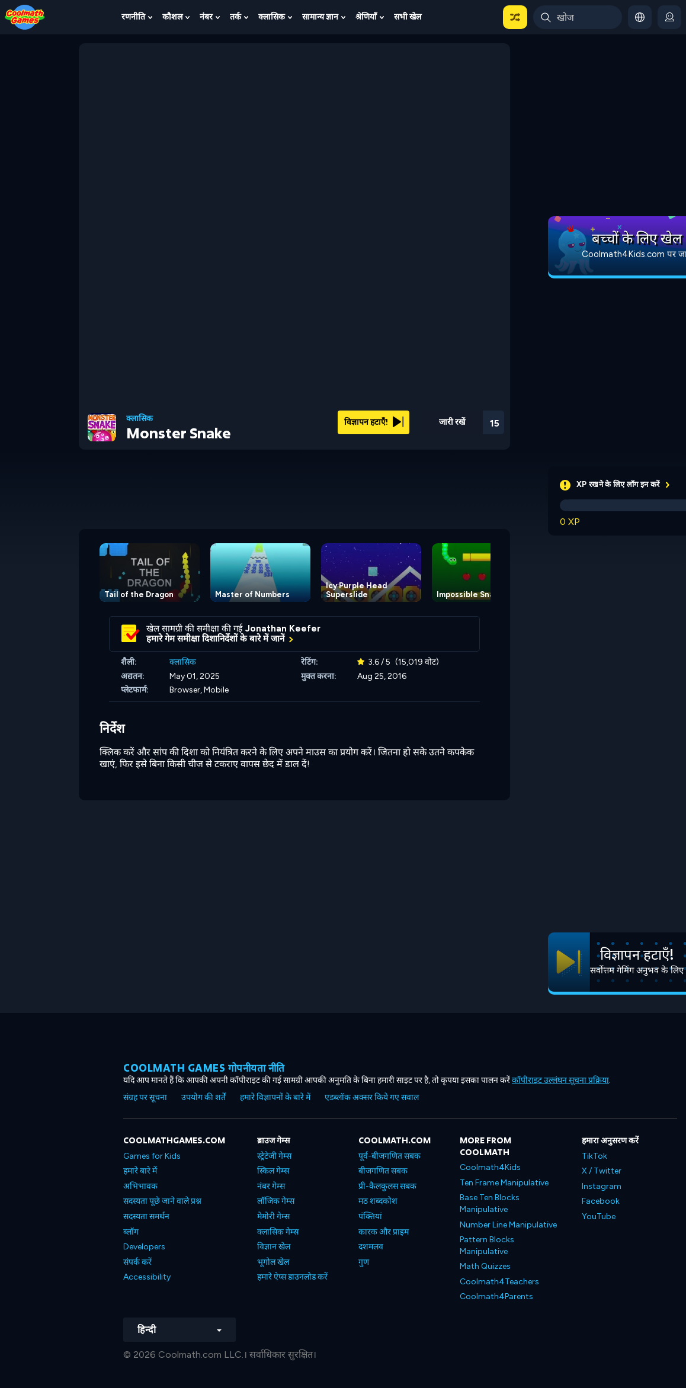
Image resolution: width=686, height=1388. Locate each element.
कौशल (172, 17)
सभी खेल (407, 17)
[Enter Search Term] (577, 17)
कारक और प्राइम (383, 1232)
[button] (515, 17)
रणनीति (133, 17)
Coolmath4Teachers (499, 1282)
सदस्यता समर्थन (146, 1216)
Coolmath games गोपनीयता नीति (204, 1068)
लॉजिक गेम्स (275, 1201)
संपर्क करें (137, 1262)
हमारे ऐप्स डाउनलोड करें (292, 1277)
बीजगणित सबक (383, 1171)
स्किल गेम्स (273, 1171)
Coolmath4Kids (490, 1167)
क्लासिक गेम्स (278, 1232)
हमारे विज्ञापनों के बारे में (275, 1097)
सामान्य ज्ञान (320, 17)
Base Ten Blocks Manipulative (490, 1203)
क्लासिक (271, 17)
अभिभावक (140, 1186)
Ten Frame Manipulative (504, 1183)
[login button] (669, 17)
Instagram (601, 1186)
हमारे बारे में (140, 1171)
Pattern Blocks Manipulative (487, 1245)
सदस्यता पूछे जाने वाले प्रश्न (162, 1201)
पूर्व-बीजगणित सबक (389, 1156)
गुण (363, 1262)
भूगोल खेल (273, 1262)
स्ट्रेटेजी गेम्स (274, 1156)
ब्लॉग (131, 1232)
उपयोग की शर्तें (203, 1097)
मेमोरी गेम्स (273, 1216)
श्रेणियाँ (366, 17)
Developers (144, 1247)
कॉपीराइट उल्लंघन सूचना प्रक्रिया (560, 1080)
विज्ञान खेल (273, 1247)
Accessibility (147, 1277)
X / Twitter (601, 1171)
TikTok (594, 1156)
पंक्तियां (370, 1216)
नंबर (206, 17)
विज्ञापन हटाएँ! (373, 422)
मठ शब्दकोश (378, 1201)
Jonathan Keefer (282, 628)
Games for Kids (152, 1156)
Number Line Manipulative (508, 1225)
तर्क (235, 17)
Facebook (601, 1201)
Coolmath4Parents (496, 1296)
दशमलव (370, 1247)
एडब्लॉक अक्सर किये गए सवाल (372, 1097)
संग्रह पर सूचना (145, 1097)
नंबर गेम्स (271, 1186)
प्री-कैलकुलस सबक (387, 1186)
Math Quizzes (485, 1266)
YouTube (599, 1216)
